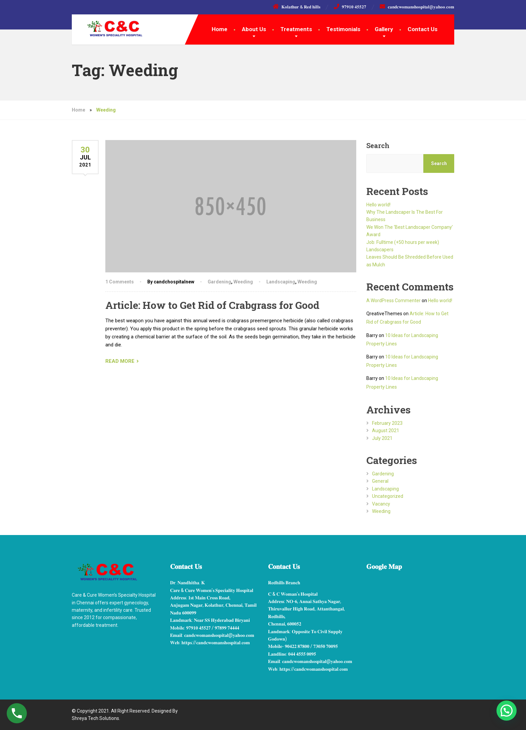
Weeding (243, 281)
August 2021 (385, 430)
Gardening (219, 281)
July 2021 (382, 438)
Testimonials (343, 29)
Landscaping (280, 281)
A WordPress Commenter (393, 300)
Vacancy (381, 504)
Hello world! (378, 204)
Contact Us (422, 29)
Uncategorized (387, 496)
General (380, 481)
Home (219, 29)
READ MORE (120, 361)
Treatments (296, 29)
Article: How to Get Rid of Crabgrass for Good (212, 305)
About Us (254, 29)
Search (377, 145)
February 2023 (387, 423)
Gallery (384, 29)
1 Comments (119, 281)
